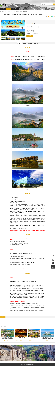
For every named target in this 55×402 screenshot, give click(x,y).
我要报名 (30, 35)
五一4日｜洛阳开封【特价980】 (20, 337)
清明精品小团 (15, 8)
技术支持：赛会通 (27, 365)
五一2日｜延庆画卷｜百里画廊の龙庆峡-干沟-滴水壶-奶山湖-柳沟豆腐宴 (7, 338)
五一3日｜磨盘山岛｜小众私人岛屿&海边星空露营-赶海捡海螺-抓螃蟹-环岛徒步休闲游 (47, 338)
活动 (8, 8)
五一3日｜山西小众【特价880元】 (34, 337)
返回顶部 (53, 267)
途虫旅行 (10, 4)
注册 (54, 0)
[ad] (27, 360)
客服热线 (53, 260)
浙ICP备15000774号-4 (30, 364)
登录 (50, 0)
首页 (3, 8)
